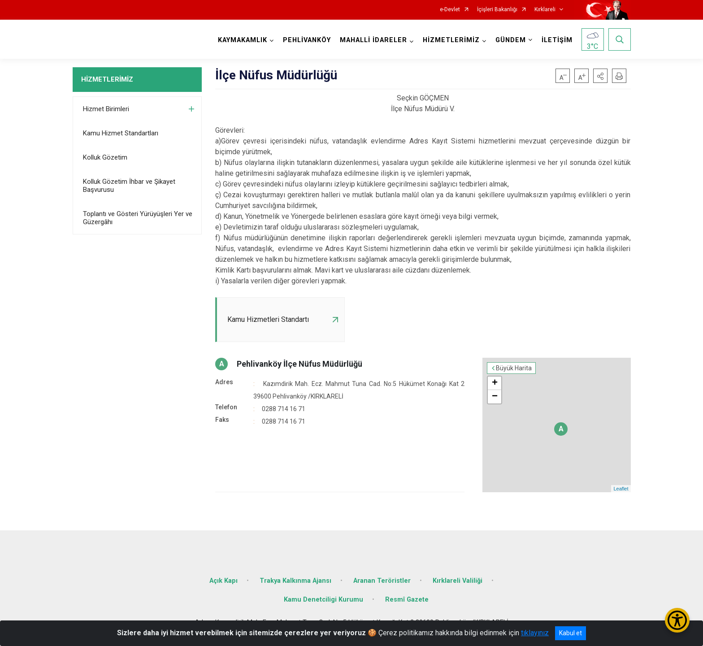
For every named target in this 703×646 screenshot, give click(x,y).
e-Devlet (450, 10)
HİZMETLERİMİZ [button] (451, 40)
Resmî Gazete (407, 599)
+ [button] (495, 383)
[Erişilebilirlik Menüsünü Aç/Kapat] (677, 620)
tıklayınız (535, 633)
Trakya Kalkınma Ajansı (295, 581)
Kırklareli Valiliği (457, 581)
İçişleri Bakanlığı (497, 10)
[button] (600, 76)
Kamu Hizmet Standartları (120, 133)
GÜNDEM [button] (510, 40)
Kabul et (570, 633)
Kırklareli (544, 10)
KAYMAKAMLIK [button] (242, 40)
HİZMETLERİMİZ (107, 79)
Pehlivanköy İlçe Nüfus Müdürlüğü (299, 364)
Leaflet (620, 488)
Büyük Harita (514, 368)
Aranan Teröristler (382, 581)
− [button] (495, 396)
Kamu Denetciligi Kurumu (323, 599)
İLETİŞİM (557, 40)
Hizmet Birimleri (106, 109)
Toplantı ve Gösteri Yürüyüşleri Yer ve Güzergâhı (137, 218)
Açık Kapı (223, 581)
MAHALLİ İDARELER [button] (373, 40)
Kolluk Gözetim (105, 157)
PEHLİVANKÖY (307, 40)
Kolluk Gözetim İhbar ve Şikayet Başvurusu (129, 186)
